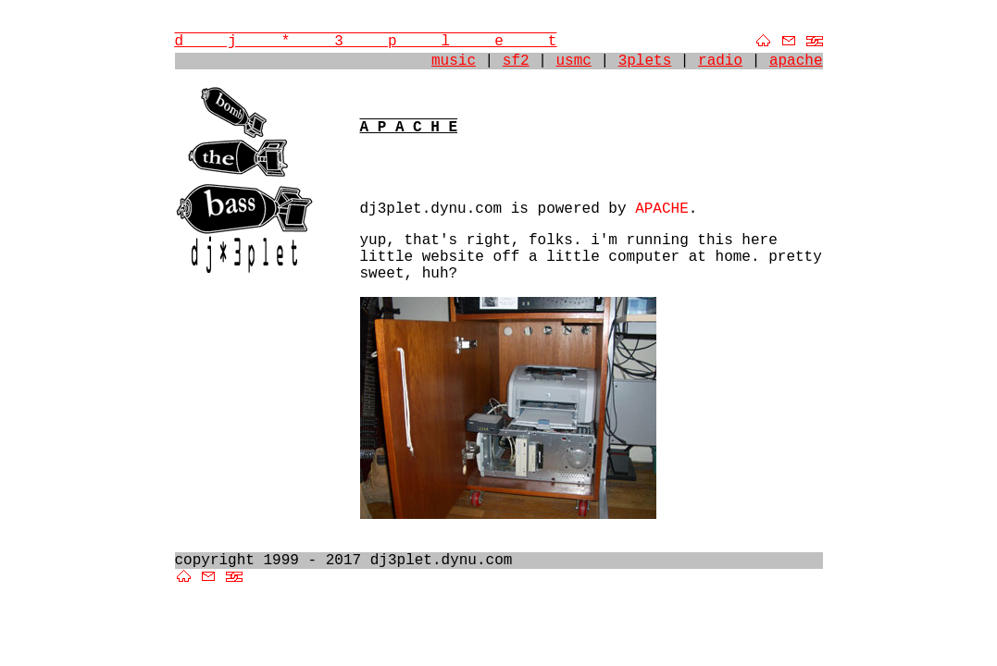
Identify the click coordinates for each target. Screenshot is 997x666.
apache (796, 61)
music (453, 61)
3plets (645, 61)
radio (720, 61)
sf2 (516, 61)
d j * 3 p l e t (366, 41)
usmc (573, 61)
